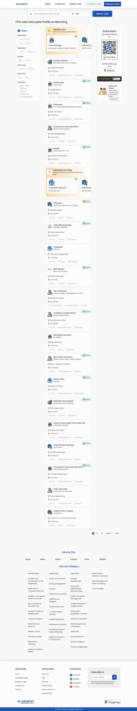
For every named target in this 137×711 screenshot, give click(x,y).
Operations (75, 573)
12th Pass (23, 88)
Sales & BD (75, 631)
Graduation (24, 94)
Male (20, 60)
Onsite (21, 43)
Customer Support (35, 619)
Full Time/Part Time (55, 305)
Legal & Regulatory (56, 619)
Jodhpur (73, 559)
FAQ (43, 678)
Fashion (52, 589)
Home (47, 4)
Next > (108, 533)
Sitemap (45, 682)
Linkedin (74, 679)
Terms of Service (48, 689)
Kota (87, 559)
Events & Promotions (57, 579)
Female (28, 60)
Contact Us (60, 4)
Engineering (53, 573)
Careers (18, 689)
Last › (117, 533)
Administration (33, 573)
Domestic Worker (35, 636)
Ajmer (28, 559)
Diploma (23, 91)
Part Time (31, 69)
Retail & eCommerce (79, 619)
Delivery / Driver (34, 631)
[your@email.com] (101, 677)
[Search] (51, 14)
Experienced (31, 52)
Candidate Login (93, 4)
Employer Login (112, 4)
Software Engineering (79, 647)
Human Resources (56, 607)
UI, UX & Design (97, 588)
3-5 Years (61, 261)
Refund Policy (47, 693)
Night (27, 77)
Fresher (21, 52)
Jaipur (58, 559)
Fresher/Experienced (65, 75)
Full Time (22, 69)
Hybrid (29, 43)
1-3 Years (61, 141)
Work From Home (24, 39)
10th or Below (25, 86)
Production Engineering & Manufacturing (76, 588)
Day (20, 77)
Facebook (75, 675)
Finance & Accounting (57, 594)
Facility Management (57, 584)
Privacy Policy (47, 686)
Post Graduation (26, 97)
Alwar (42, 559)
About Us (45, 674)
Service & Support (78, 642)
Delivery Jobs (76, 4)
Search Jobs (102, 13)
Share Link (113, 99)
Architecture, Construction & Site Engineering (35, 581)
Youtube (75, 687)
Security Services (77, 636)
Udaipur (102, 559)
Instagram (75, 683)
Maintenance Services (57, 624)
